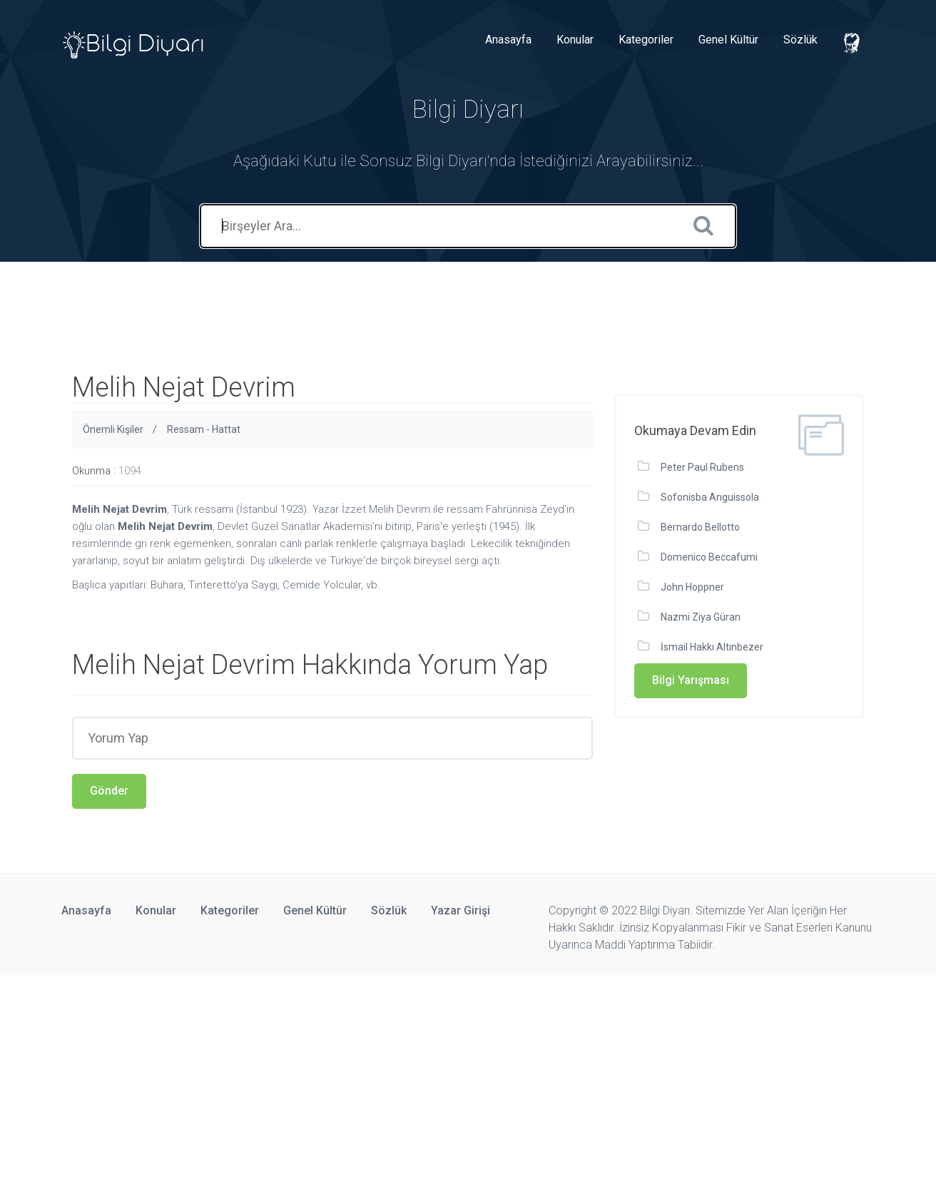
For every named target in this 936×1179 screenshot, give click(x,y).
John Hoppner (692, 587)
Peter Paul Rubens (702, 467)
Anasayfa (508, 39)
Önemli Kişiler (113, 429)
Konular (575, 39)
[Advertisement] (259, 294)
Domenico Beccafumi (709, 557)
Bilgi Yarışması (690, 680)
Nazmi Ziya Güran (701, 617)
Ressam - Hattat (203, 429)
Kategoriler (646, 39)
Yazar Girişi (460, 910)
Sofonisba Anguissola (710, 497)
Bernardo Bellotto (700, 527)
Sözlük (800, 39)
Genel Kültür (728, 39)
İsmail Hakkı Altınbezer (712, 647)
